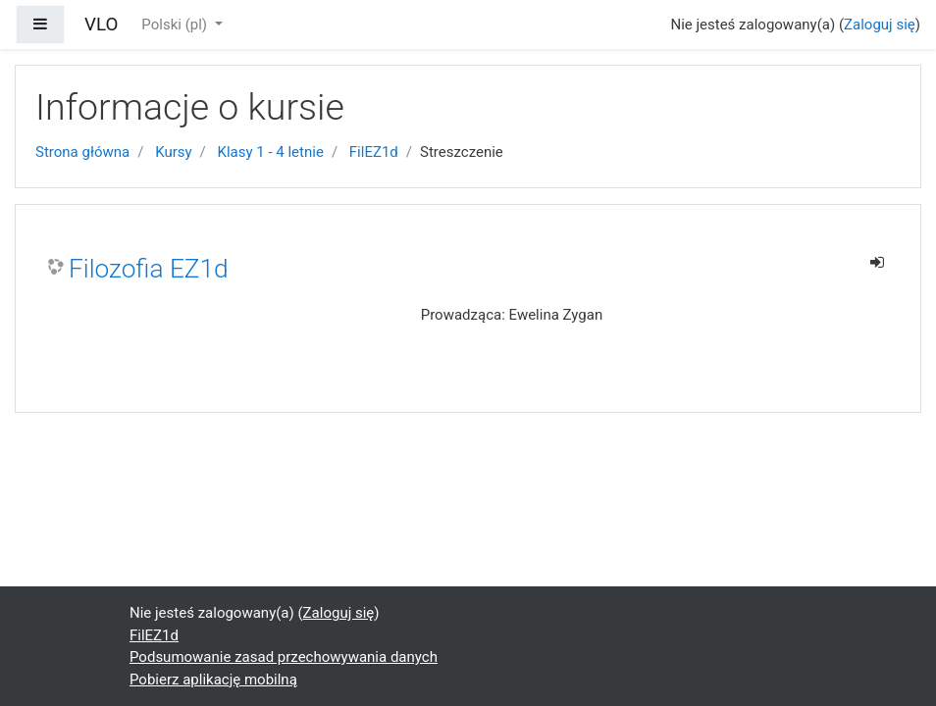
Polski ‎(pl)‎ (175, 24)
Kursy (173, 152)
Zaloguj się (879, 24)
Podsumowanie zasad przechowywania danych (284, 657)
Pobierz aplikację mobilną (213, 679)
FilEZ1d (373, 152)
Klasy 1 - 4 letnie (271, 152)
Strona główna (82, 152)
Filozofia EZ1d (149, 268)
